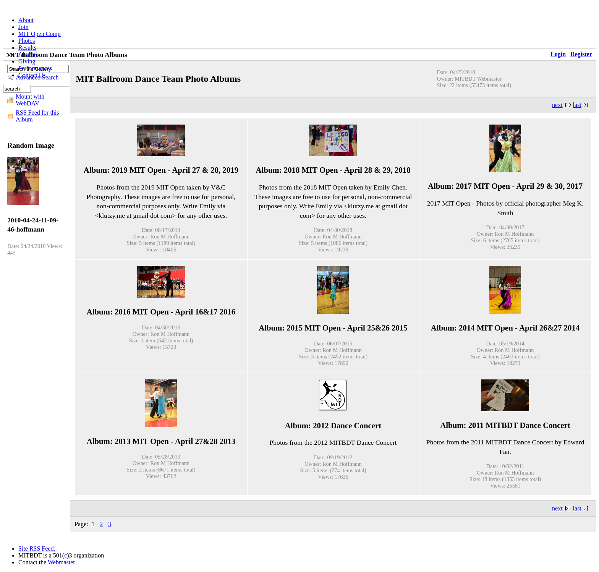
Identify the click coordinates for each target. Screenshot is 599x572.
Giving (26, 61)
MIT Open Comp (39, 34)
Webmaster (61, 562)
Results (27, 47)
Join (23, 27)
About (26, 20)
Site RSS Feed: (37, 548)
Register (581, 54)
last (577, 105)
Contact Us (32, 75)
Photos (26, 40)
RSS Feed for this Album (37, 116)
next (557, 105)
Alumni (27, 54)
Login (558, 54)
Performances (35, 68)
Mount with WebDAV (30, 100)
